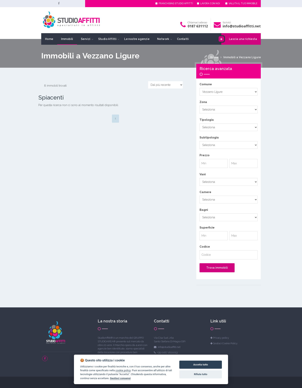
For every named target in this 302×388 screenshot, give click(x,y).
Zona (203, 102)
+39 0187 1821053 (167, 352)
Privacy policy (221, 337)
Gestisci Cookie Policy (225, 343)
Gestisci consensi (120, 378)
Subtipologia (209, 137)
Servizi (86, 38)
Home (49, 38)
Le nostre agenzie (136, 38)
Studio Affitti (107, 38)
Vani (203, 174)
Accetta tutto (200, 364)
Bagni (204, 210)
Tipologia (207, 119)
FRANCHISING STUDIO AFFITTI (174, 3)
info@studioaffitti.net (242, 26)
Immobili (67, 38)
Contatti (183, 38)
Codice (205, 246)
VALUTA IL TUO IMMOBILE (241, 3)
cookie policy (122, 370)
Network (163, 38)
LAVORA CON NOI (208, 3)
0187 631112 (198, 26)
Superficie (207, 227)
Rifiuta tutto (200, 374)
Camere (205, 192)
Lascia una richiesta (239, 39)
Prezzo (205, 155)
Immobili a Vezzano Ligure (242, 57)
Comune (206, 84)
